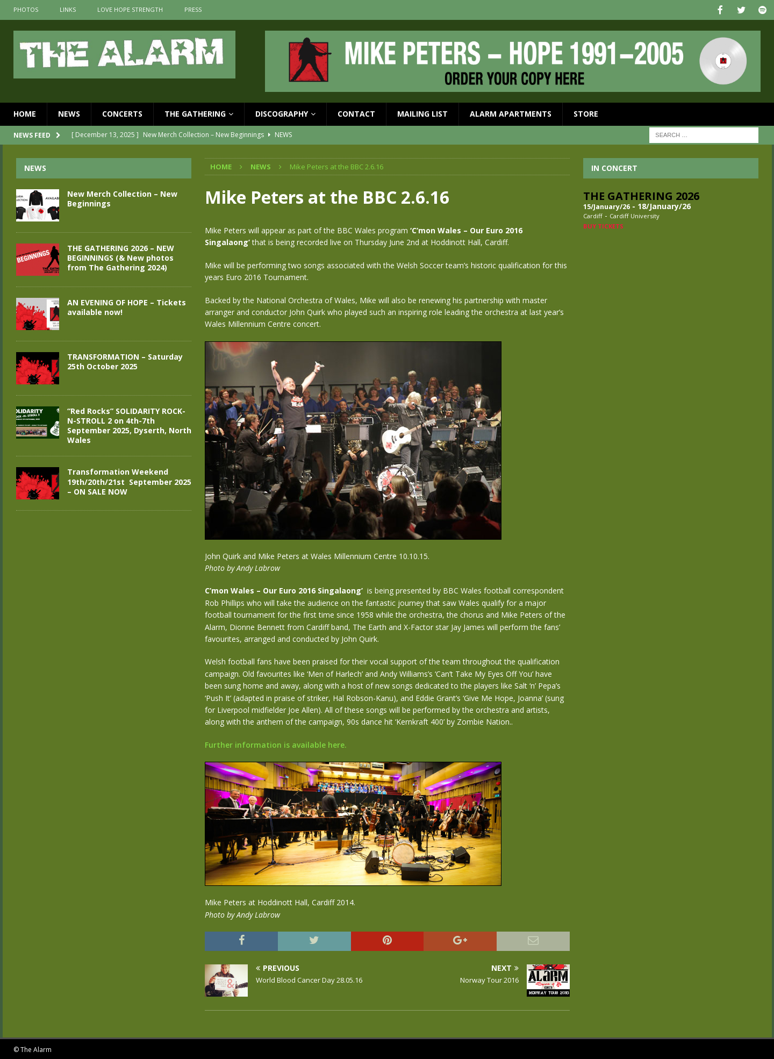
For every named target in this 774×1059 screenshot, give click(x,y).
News (69, 113)
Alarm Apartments (510, 113)
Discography (281, 113)
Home (24, 113)
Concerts (122, 113)
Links (68, 9)
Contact (356, 113)
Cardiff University (635, 215)
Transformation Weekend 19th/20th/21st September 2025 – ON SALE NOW (129, 480)
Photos (25, 9)
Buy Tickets (603, 225)
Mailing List (422, 113)
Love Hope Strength (130, 9)
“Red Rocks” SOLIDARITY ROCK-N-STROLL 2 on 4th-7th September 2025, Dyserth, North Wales (129, 425)
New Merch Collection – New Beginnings (122, 197)
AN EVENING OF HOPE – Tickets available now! (126, 306)
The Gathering (195, 113)
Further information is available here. (276, 744)
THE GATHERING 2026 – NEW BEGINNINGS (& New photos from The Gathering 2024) (120, 256)
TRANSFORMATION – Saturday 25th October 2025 (125, 360)
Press (193, 9)
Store (586, 113)
